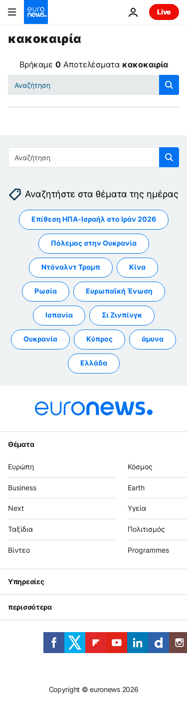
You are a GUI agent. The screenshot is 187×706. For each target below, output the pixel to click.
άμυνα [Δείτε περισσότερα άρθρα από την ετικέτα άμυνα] (153, 339)
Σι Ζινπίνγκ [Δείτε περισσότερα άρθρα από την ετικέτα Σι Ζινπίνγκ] (122, 315)
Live (164, 11)
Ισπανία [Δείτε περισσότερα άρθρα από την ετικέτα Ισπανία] (59, 315)
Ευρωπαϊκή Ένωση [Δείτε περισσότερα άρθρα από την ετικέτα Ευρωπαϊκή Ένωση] (119, 291)
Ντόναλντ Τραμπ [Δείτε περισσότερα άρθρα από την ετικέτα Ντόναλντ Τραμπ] (70, 267)
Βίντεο (19, 550)
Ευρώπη (21, 466)
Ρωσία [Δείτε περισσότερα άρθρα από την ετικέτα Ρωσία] (45, 291)
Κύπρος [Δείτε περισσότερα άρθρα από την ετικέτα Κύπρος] (99, 339)
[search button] (169, 85)
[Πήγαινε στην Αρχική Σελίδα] (36, 12)
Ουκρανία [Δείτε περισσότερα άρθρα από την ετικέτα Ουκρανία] (40, 339)
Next (16, 508)
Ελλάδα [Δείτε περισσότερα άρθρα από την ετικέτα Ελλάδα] (93, 363)
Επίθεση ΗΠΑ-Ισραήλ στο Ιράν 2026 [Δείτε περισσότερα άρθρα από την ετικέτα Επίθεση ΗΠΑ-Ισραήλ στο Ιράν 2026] (93, 219)
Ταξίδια (20, 529)
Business (22, 487)
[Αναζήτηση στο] (93, 85)
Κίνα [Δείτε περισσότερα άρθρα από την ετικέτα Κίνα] (137, 267)
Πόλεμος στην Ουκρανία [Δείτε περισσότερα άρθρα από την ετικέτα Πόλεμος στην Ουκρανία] (94, 243)
